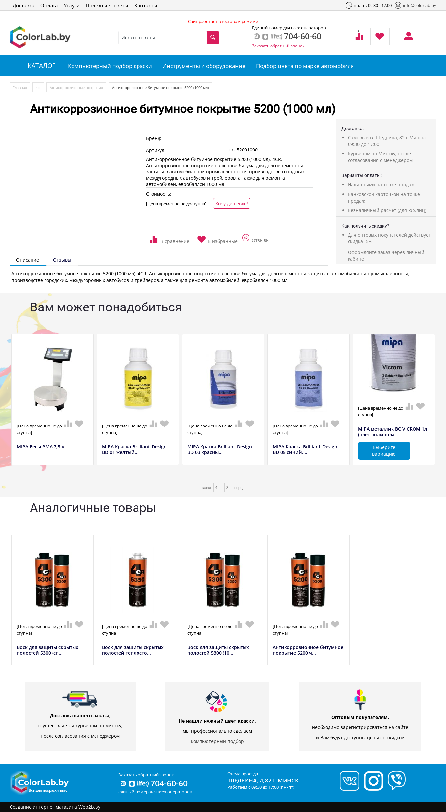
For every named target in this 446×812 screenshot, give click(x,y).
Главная (20, 87)
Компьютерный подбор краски (110, 65)
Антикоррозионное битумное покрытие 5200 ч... (308, 650)
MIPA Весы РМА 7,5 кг (41, 447)
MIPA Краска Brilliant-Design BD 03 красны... (219, 449)
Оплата (49, 5)
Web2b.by (89, 807)
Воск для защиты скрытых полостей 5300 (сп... (47, 650)
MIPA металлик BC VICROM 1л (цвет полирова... (392, 432)
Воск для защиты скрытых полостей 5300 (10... (218, 650)
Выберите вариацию (384, 450)
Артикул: (156, 150)
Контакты (145, 5)
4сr (38, 87)
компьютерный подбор (217, 741)
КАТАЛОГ (36, 65)
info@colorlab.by (415, 5)
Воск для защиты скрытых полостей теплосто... (133, 650)
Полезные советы (107, 5)
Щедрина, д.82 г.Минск (263, 780)
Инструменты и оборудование (203, 65)
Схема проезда (242, 774)
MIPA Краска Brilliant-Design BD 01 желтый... (134, 449)
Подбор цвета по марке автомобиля (305, 65)
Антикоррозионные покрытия (76, 87)
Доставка (23, 5)
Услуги (72, 5)
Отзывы (62, 260)
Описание (27, 260)
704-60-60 (153, 783)
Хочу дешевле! (231, 203)
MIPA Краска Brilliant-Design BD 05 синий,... (305, 449)
